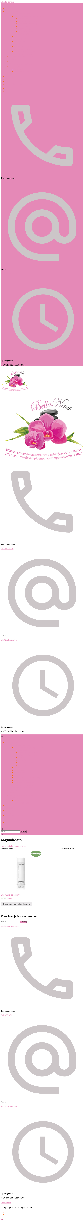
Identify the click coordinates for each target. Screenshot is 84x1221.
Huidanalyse (23, 34)
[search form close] (2, 834)
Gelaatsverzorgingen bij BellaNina (29, 16)
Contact (8, 82)
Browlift (17, 44)
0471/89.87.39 (7, 182)
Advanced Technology (28, 24)
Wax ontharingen (21, 72)
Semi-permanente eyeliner (25, 51)
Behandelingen (11, 11)
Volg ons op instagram (9, 926)
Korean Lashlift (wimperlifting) (27, 46)
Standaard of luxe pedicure (21, 56)
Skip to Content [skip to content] (7, 2)
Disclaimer (6, 1203)
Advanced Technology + (28, 21)
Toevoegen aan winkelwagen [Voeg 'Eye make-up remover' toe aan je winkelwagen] (16, 904)
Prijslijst (8, 74)
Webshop (9, 77)
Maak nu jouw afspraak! (15, 84)
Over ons (9, 79)
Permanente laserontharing (21, 64)
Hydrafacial (23, 19)
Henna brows (20, 41)
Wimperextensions (22, 49)
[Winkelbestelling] (71, 848)
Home (7, 9)
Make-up (13, 59)
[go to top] (2, 1219)
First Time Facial (25, 31)
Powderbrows (20, 39)
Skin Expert (23, 26)
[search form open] (2, 829)
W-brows (18, 36)
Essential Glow (24, 29)
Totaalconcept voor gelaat (21, 14)
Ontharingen (15, 66)
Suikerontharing (21, 69)
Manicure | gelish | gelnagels (22, 54)
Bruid (12, 61)
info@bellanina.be (9, 274)
